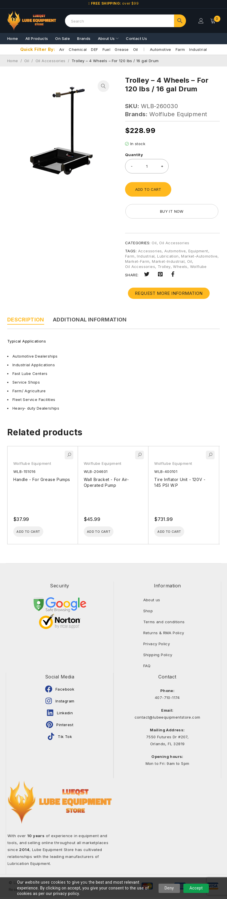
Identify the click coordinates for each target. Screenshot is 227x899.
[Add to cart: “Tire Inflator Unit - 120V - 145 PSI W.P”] (176, 532)
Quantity (134, 154)
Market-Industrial (168, 261)
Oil (135, 49)
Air (61, 49)
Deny (169, 888)
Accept (196, 888)
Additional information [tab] (90, 320)
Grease (122, 49)
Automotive (160, 49)
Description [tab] (25, 320)
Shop (148, 612)
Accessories (150, 251)
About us (151, 601)
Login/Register (200, 20)
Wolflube (198, 266)
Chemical (78, 49)
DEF (94, 49)
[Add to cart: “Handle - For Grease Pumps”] (35, 532)
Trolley (164, 266)
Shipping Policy (157, 656)
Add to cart (148, 189)
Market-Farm (137, 261)
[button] (103, 86)
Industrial (198, 49)
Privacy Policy (156, 645)
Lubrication (167, 256)
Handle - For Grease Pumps (41, 479)
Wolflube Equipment (178, 114)
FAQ (147, 667)
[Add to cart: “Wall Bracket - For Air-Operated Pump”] (105, 532)
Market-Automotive (199, 256)
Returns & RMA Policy (163, 634)
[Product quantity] (147, 166)
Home (12, 60)
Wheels (180, 266)
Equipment (198, 251)
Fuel (107, 49)
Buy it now (154, 211)
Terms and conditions (164, 623)
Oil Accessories (51, 60)
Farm (180, 49)
